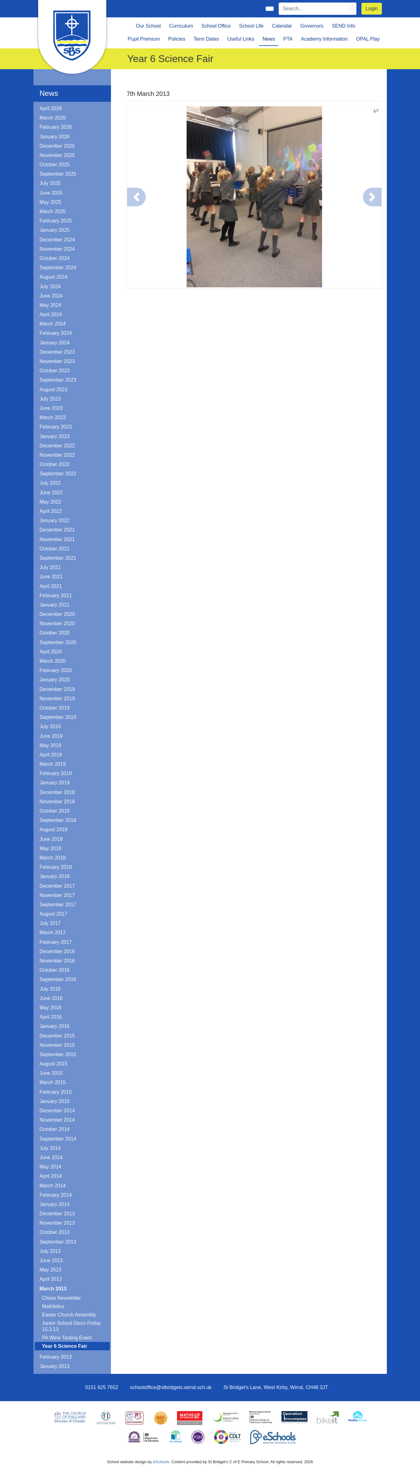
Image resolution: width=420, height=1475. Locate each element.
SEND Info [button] (344, 26)
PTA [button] (288, 39)
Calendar (282, 26)
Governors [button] (312, 26)
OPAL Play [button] (368, 39)
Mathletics (53, 1306)
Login (371, 8)
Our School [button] (148, 26)
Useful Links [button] (240, 39)
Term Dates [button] (206, 39)
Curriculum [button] (181, 26)
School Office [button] (216, 26)
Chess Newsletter (61, 1298)
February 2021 (56, 595)
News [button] (269, 39)
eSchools (161, 1461)
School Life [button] (251, 26)
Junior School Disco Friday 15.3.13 (71, 1326)
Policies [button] (176, 39)
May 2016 (50, 1007)
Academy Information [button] (324, 39)
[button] (136, 197)
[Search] (313, 9)
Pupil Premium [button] (144, 39)
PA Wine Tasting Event (67, 1337)
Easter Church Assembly (69, 1314)
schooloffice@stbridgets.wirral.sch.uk (170, 1387)
